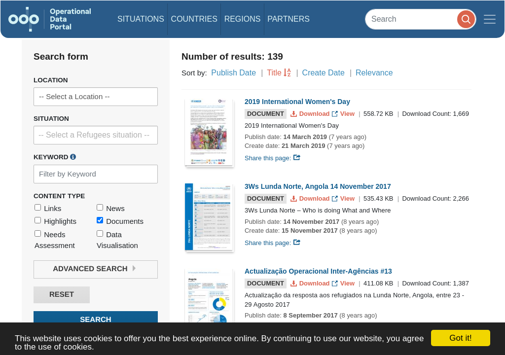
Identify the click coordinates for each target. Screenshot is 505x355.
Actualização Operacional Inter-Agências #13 (318, 271)
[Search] (420, 19)
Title (274, 73)
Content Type (59, 196)
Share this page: (273, 158)
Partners (288, 19)
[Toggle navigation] (489, 19)
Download (310, 113)
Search (95, 320)
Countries (194, 19)
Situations (140, 19)
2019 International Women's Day (297, 102)
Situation (51, 118)
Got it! (460, 338)
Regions (242, 19)
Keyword (55, 157)
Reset (61, 294)
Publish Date (233, 73)
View (344, 113)
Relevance (374, 73)
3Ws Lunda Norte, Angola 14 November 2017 (318, 186)
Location (51, 80)
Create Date (323, 73)
